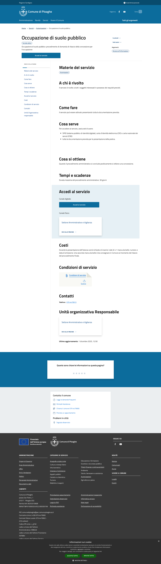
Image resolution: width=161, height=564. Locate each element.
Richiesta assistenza (57, 506)
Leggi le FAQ (54, 502)
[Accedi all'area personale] (131, 2)
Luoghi (114, 479)
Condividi (117, 38)
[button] (80, 560)
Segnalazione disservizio (58, 498)
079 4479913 (71, 302)
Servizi (31, 28)
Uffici (21, 469)
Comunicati (116, 465)
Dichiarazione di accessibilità (91, 506)
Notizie (114, 461)
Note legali (85, 502)
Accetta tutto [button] (72, 556)
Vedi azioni (117, 42)
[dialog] (80, 551)
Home (24, 28)
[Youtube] (121, 11)
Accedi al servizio (41, 55)
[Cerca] (139, 11)
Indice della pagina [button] (30, 64)
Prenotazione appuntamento (60, 495)
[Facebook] (116, 11)
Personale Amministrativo (28, 480)
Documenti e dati (25, 484)
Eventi (114, 483)
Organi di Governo (25, 461)
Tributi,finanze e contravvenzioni (92, 467)
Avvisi (114, 469)
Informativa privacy (88, 498)
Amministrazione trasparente (91, 495)
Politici (21, 476)
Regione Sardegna (25, 2)
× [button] (158, 541)
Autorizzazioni (41, 28)
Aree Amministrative (26, 465)
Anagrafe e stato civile (58, 461)
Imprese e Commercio (57, 471)
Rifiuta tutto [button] (89, 556)
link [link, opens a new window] (100, 551)
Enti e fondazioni (25, 472)
